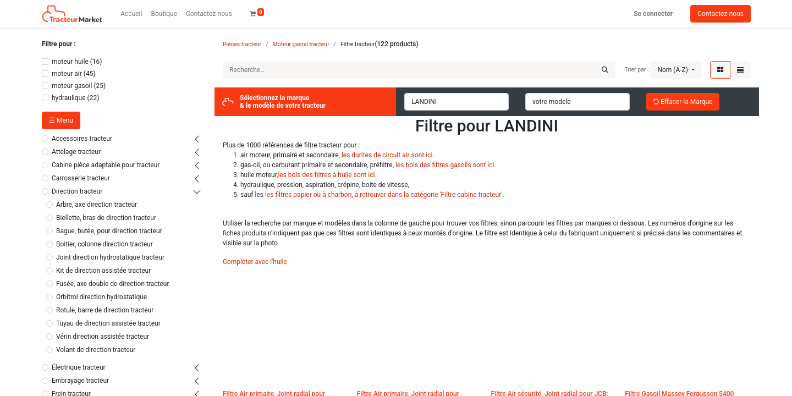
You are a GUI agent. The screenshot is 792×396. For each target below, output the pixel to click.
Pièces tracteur (242, 44)
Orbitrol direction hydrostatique (101, 297)
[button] (676, 70)
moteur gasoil (72, 86)
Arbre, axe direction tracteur (96, 204)
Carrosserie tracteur (81, 178)
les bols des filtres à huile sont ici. (327, 175)
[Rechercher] (605, 70)
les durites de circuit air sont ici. (388, 155)
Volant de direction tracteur (95, 350)
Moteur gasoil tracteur (301, 44)
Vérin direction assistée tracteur (102, 336)
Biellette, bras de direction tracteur (106, 218)
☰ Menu (61, 120)
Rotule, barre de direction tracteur (104, 310)
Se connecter (653, 14)
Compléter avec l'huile (255, 262)
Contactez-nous (720, 14)
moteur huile (70, 61)
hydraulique (69, 98)
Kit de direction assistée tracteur (103, 270)
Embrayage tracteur (80, 380)
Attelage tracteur (76, 152)
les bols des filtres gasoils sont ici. (445, 165)
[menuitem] (131, 13)
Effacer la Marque (682, 102)
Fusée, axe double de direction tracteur (112, 284)
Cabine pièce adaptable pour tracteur (106, 165)
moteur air (67, 74)
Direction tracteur (77, 191)
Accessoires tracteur (82, 138)
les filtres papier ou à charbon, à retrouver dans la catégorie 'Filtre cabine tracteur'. (384, 195)
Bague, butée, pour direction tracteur (109, 231)
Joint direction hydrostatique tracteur (110, 257)
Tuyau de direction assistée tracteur (108, 323)
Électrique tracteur (79, 367)
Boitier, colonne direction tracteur (104, 244)
